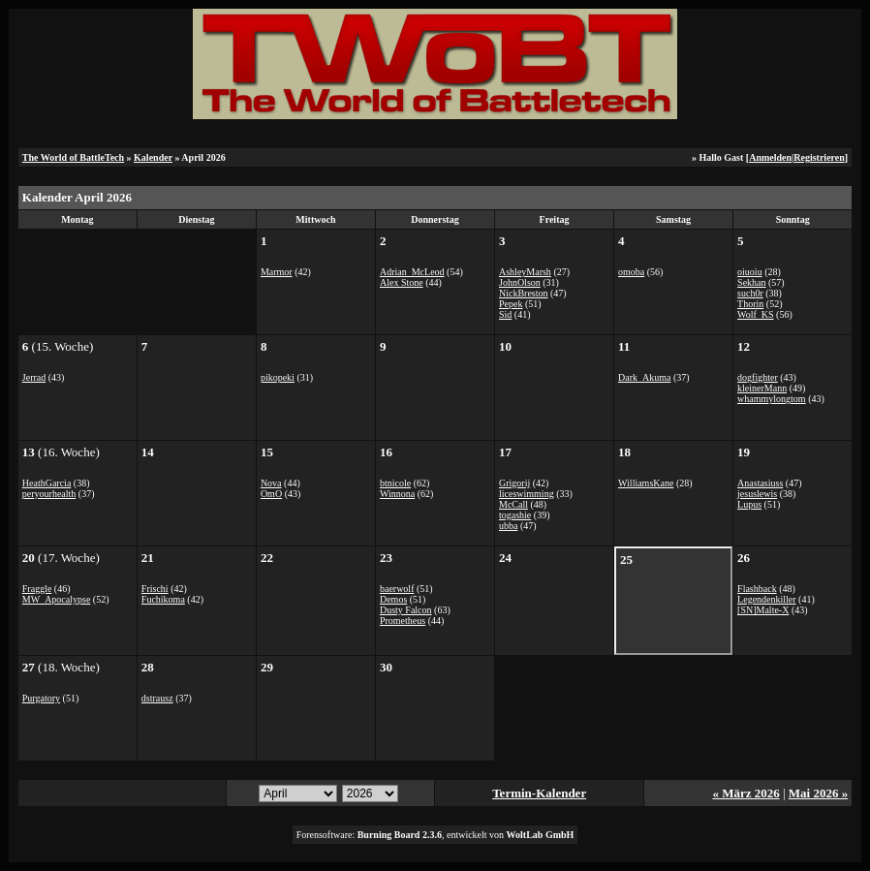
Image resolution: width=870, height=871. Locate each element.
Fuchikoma (163, 599)
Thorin (750, 303)
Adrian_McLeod (412, 271)
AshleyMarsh (525, 271)
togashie (515, 515)
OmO (271, 493)
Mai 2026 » (818, 793)
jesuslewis (757, 493)
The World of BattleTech (73, 157)
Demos (393, 599)
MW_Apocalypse (56, 599)
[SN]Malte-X (763, 610)
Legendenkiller (766, 599)
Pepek (510, 303)
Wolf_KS (755, 314)
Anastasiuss (760, 483)
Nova (271, 483)
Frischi (155, 588)
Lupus (749, 504)
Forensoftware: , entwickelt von (435, 834)
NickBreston (523, 293)
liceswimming (526, 493)
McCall (513, 504)
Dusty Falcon (406, 610)
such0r (750, 293)
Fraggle (37, 588)
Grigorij (514, 483)
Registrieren (819, 157)
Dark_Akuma (644, 377)
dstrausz (157, 698)
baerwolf (397, 588)
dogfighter (757, 377)
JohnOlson (520, 282)
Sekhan (751, 282)
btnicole (395, 483)
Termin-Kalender (539, 793)
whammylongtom (771, 398)
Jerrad (34, 377)
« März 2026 (745, 793)
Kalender (153, 157)
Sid (505, 314)
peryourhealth (49, 493)
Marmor (277, 271)
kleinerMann (762, 388)
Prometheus (402, 620)
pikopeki (278, 377)
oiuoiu (749, 271)
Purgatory (41, 698)
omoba (631, 271)
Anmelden (770, 157)
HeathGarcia (47, 483)
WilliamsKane (645, 483)
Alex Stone (401, 282)
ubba (508, 525)
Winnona (397, 493)
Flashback (757, 588)
